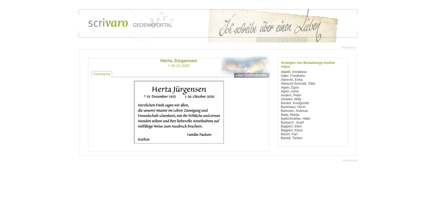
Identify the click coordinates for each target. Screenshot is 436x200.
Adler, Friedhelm (293, 76)
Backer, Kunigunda (295, 103)
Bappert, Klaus (292, 130)
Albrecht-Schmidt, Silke (298, 84)
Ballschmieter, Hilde (295, 119)
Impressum (350, 160)
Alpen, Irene (290, 91)
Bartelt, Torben (292, 138)
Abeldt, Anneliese (294, 72)
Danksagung (101, 74)
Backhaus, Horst (293, 107)
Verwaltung (348, 47)
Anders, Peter (291, 95)
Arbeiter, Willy (291, 99)
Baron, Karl (289, 134)
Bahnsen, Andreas (294, 111)
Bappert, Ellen (291, 126)
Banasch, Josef (292, 122)
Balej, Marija (290, 115)
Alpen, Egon (290, 87)
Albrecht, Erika (292, 80)
